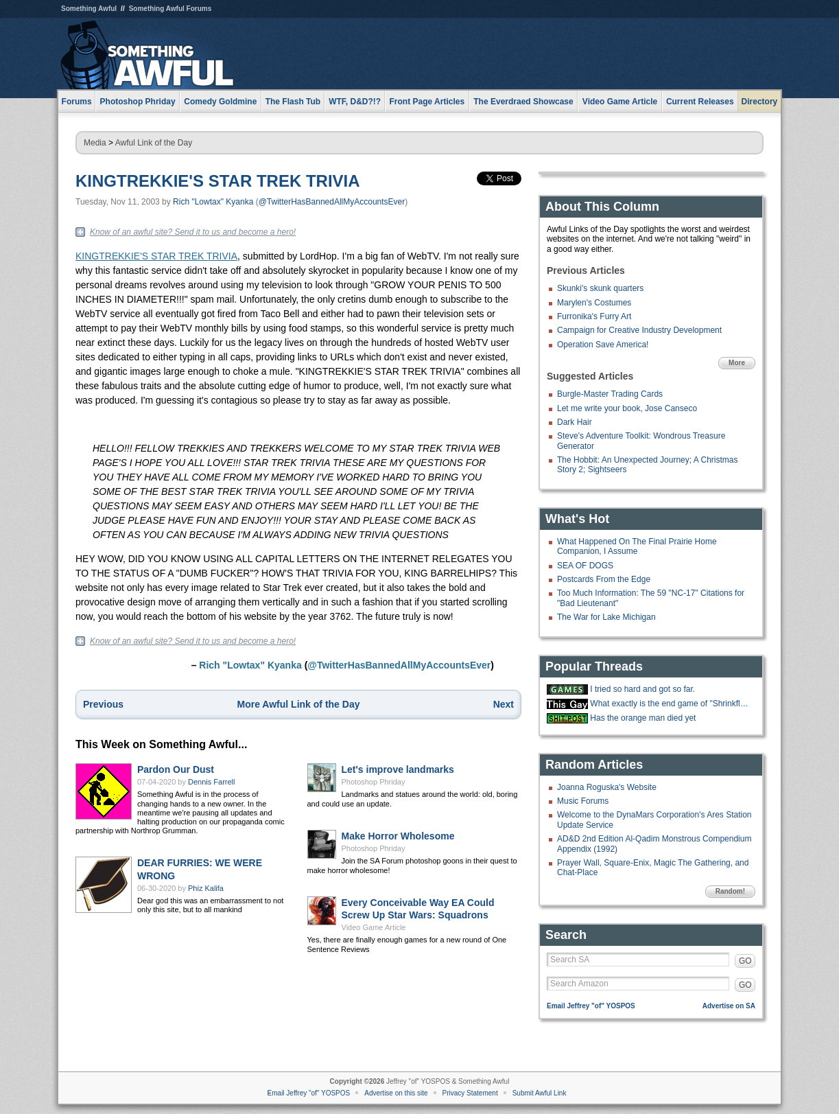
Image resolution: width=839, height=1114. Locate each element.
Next (503, 704)
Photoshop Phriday (373, 782)
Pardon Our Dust (175, 769)
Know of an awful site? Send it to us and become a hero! (193, 232)
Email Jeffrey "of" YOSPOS (591, 1006)
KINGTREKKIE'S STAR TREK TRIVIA (217, 181)
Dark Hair (574, 422)
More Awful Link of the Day (298, 704)
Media (95, 143)
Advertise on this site (395, 1093)
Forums (77, 101)
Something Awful (89, 8)
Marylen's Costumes (594, 302)
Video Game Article (374, 927)
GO (745, 961)
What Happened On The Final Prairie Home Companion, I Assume (637, 546)
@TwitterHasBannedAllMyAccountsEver (332, 202)
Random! (730, 891)
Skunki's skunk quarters (600, 288)
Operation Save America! (602, 344)
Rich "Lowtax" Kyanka (213, 202)
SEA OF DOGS (585, 565)
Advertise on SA (728, 1006)
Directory (760, 101)
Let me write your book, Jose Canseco (627, 408)
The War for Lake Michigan (606, 617)
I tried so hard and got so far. (642, 689)
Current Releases (700, 101)
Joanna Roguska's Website (607, 787)
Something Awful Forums (170, 8)
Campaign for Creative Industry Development (639, 330)
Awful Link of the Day (154, 143)
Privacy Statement (470, 1093)
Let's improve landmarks (398, 769)
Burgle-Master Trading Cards (610, 394)
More (737, 363)
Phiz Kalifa (206, 888)
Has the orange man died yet (643, 718)
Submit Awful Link (539, 1093)
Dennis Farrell (211, 782)
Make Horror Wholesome (398, 836)
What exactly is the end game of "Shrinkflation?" (671, 703)
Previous (103, 704)
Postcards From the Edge (603, 579)
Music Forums (582, 801)
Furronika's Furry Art (594, 316)
